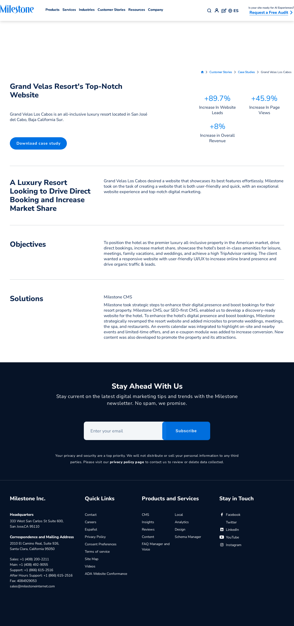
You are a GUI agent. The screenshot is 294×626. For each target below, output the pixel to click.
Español (91, 482)
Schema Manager (188, 489)
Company (155, 9)
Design (180, 482)
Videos (90, 519)
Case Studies (246, 25)
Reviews (148, 482)
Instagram (230, 497)
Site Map (91, 511)
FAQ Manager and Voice (156, 499)
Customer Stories (111, 9)
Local (179, 467)
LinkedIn (229, 482)
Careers (90, 475)
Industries (87, 9)
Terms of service (97, 504)
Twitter (228, 475)
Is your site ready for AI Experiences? (271, 8)
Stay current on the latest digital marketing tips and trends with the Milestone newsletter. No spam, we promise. (147, 353)
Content (148, 489)
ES (233, 11)
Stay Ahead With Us (147, 340)
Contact (91, 467)
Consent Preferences (101, 497)
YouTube (229, 490)
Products (52, 9)
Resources (136, 9)
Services (69, 9)
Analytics (182, 475)
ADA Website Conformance (106, 526)
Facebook (229, 467)
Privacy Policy (95, 489)
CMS (145, 467)
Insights (148, 475)
